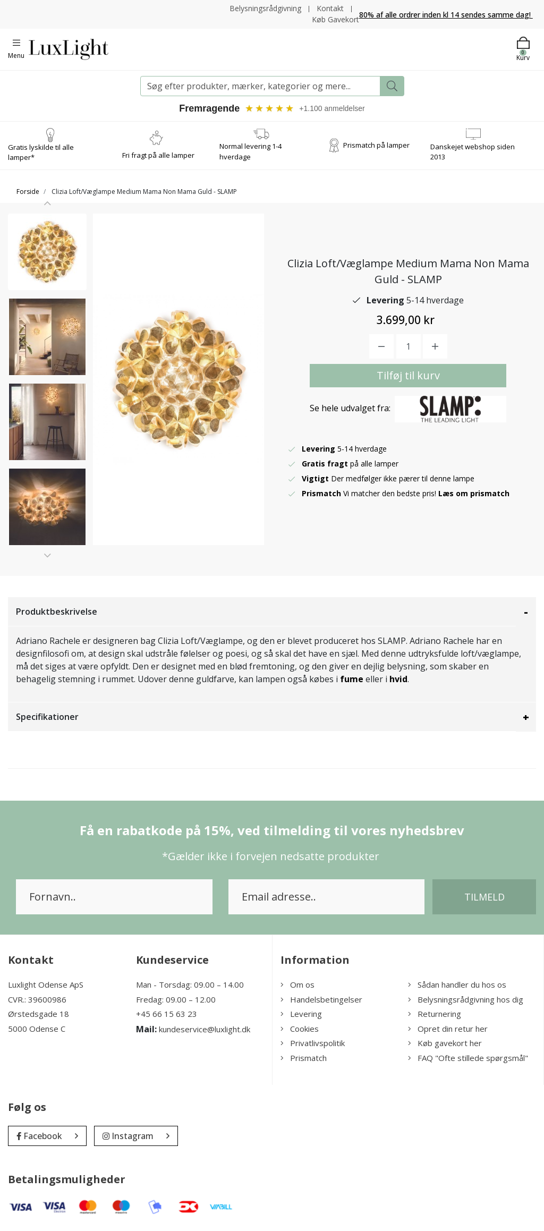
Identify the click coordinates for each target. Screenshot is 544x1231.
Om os (297, 984)
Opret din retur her (448, 1028)
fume (351, 679)
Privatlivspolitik (312, 1043)
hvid (398, 679)
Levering (301, 1013)
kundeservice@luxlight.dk (204, 1029)
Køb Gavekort (335, 19)
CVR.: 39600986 (37, 999)
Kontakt (330, 8)
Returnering (434, 1013)
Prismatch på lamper (376, 145)
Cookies (299, 1028)
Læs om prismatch (473, 493)
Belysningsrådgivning (265, 8)
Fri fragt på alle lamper (158, 155)
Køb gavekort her (445, 1043)
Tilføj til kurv (408, 375)
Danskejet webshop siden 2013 (472, 152)
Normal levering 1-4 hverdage (250, 152)
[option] (47, 251)
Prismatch (303, 1057)
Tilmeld (484, 896)
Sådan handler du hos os (457, 984)
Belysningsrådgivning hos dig (465, 999)
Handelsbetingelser (321, 999)
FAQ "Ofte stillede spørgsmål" (468, 1057)
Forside (27, 191)
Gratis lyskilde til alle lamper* (41, 152)
